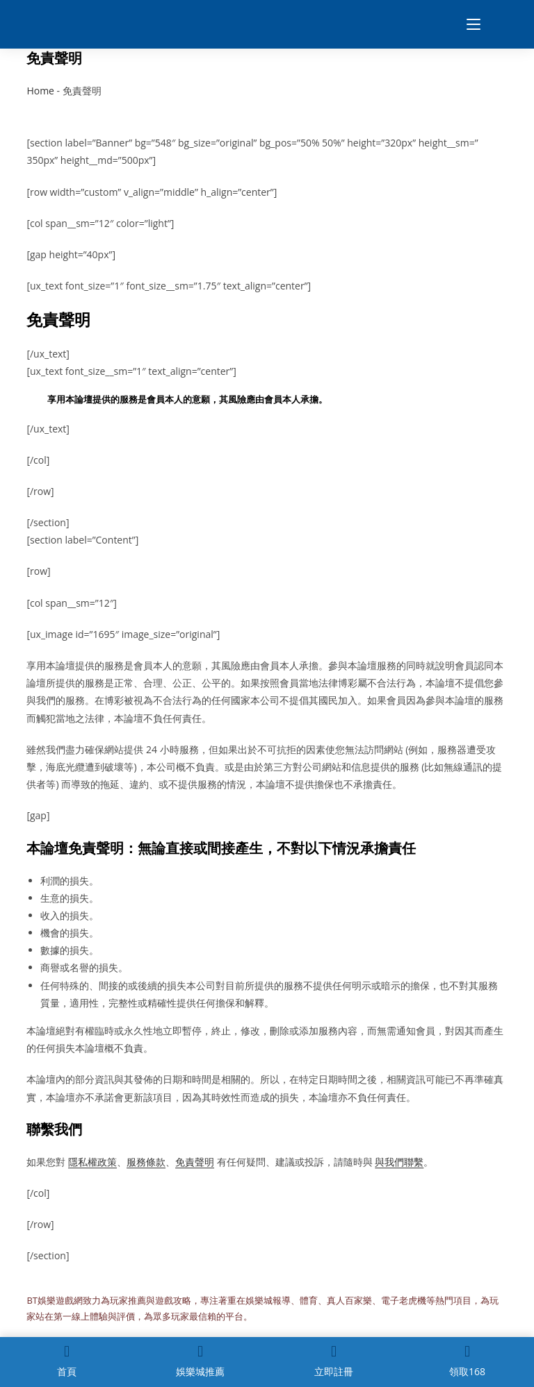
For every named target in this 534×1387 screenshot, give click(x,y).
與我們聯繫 (399, 1161)
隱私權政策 (92, 1161)
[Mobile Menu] (468, 24)
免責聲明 (194, 1161)
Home (40, 90)
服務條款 (146, 1161)
